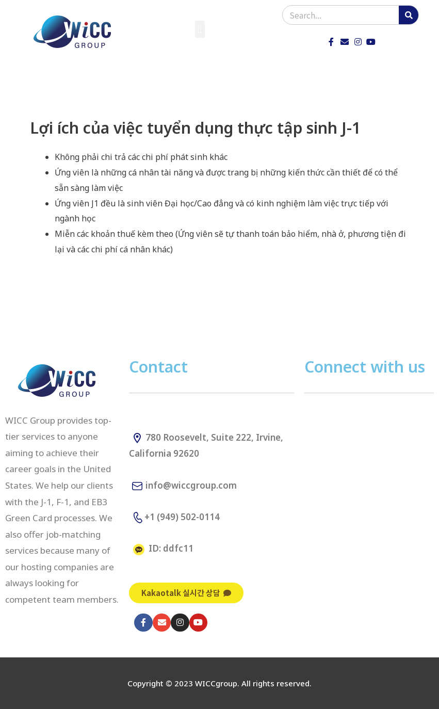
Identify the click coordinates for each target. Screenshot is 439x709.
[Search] (408, 15)
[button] (200, 29)
